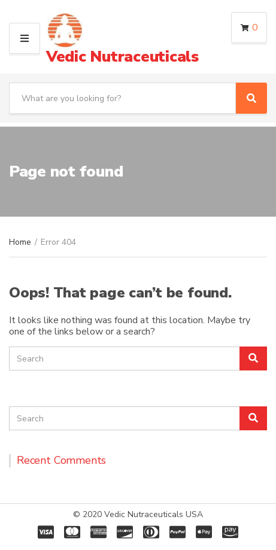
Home (20, 242)
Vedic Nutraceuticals (122, 56)
